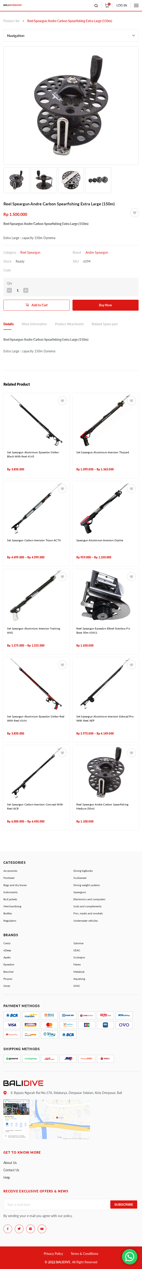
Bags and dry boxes (15, 885)
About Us (10, 1163)
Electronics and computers (89, 899)
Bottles (7, 913)
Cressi (6, 943)
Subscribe (123, 1204)
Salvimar (78, 943)
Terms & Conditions (84, 1254)
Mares (77, 964)
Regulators (9, 920)
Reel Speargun (30, 252)
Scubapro (79, 957)
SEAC (76, 950)
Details (8, 324)
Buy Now (105, 305)
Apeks (7, 957)
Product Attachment (69, 324)
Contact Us (11, 1170)
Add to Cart (39, 305)
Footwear (9, 878)
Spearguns (79, 892)
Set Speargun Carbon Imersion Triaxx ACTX (34, 540)
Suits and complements (87, 906)
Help (6, 1177)
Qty (9, 283)
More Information (34, 324)
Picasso (7, 978)
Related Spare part (105, 324)
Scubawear (80, 878)
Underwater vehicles (85, 920)
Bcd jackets (10, 899)
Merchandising (12, 906)
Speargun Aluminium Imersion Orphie (99, 540)
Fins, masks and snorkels (88, 913)
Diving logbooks (83, 870)
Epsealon (8, 964)
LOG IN (121, 5)
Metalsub (79, 971)
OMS (76, 986)
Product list (11, 21)
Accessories (10, 870)
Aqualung (79, 978)
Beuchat (8, 971)
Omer (6, 986)
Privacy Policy (53, 1254)
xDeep (7, 950)
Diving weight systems (86, 885)
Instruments (10, 892)
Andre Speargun (96, 252)
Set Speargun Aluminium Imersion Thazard (102, 452)
